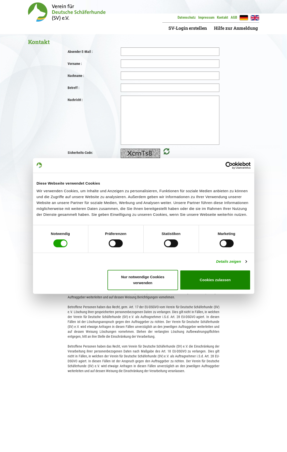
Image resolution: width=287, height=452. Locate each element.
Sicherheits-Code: (80, 153)
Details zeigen (228, 261)
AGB (234, 17)
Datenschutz (187, 17)
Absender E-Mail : (80, 52)
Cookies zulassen (215, 280)
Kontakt (222, 17)
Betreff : (73, 88)
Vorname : (75, 64)
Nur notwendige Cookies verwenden (142, 280)
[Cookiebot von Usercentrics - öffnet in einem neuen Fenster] (229, 165)
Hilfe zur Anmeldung (236, 28)
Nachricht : (75, 100)
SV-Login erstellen (187, 28)
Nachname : (76, 76)
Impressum (206, 17)
